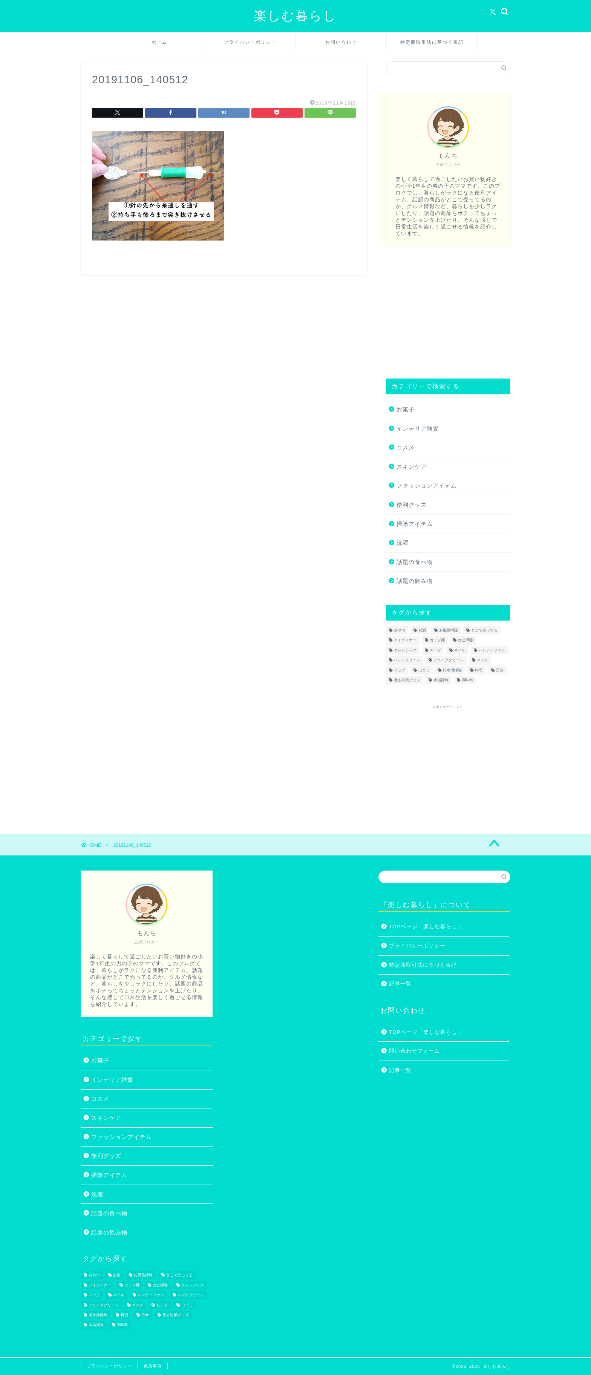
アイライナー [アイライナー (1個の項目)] (405, 640)
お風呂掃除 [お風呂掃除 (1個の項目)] (448, 630)
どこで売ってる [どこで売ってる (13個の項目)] (484, 630)
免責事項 (153, 1366)
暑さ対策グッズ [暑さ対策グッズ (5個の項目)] (407, 680)
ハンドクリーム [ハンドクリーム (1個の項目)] (407, 660)
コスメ (406, 447)
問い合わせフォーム (414, 1051)
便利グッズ (412, 504)
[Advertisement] (448, 312)
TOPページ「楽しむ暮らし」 (426, 926)
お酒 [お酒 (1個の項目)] (422, 630)
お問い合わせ (341, 42)
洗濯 (403, 543)
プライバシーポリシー (250, 42)
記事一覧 (400, 984)
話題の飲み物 (415, 581)
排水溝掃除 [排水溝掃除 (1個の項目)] (452, 670)
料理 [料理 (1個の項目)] (478, 670)
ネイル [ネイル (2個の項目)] (459, 650)
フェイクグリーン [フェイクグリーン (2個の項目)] (448, 660)
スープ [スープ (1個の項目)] (435, 650)
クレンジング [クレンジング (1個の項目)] (405, 650)
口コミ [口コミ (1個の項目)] (424, 670)
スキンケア (412, 466)
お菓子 (406, 409)
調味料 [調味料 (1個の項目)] (467, 680)
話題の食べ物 (415, 562)
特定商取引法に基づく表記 (432, 42)
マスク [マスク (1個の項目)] (482, 660)
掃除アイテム (415, 524)
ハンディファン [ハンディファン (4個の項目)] (492, 650)
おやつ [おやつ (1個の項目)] (399, 630)
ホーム (159, 42)
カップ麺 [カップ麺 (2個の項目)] (437, 640)
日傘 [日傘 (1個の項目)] (500, 670)
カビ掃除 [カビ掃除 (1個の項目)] (465, 640)
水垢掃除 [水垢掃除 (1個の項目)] (441, 680)
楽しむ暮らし (295, 15)
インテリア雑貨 (418, 428)
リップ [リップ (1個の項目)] (399, 670)
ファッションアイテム (427, 485)
